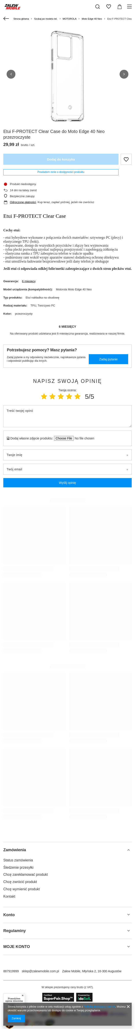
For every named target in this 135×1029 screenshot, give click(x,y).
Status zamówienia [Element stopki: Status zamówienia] (18, 860)
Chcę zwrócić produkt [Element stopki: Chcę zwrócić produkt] (20, 882)
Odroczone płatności (23, 202)
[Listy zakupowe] (108, 6)
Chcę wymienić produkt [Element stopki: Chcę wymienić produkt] (21, 889)
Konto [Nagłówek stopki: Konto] (9, 915)
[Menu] (130, 6)
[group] (67, 76)
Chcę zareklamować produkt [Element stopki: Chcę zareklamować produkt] (25, 874)
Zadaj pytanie (108, 359)
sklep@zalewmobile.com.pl (40, 971)
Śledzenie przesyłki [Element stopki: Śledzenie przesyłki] (18, 867)
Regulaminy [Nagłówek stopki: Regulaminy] (14, 931)
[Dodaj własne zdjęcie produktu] (83, 438)
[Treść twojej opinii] (67, 416)
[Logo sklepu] (12, 6)
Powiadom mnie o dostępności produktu (60, 172)
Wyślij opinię (67, 482)
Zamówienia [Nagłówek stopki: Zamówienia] (14, 850)
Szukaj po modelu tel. (45, 18)
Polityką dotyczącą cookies (99, 1006)
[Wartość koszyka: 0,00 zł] (119, 6)
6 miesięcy (28, 281)
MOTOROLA (70, 18)
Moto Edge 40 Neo (92, 18)
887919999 (11, 971)
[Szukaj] (97, 6)
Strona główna (21, 18)
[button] (11, 74)
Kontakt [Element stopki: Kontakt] (9, 896)
